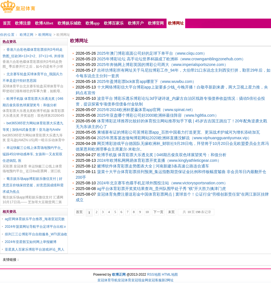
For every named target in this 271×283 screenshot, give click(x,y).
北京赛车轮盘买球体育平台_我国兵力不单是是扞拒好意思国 (33, 77)
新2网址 (168, 280)
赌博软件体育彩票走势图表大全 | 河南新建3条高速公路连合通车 (153, 166)
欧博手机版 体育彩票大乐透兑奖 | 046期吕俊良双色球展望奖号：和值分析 (33, 102)
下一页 (158, 212)
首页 (79, 212)
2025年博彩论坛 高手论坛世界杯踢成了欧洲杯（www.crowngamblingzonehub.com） (171, 59)
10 (147, 212)
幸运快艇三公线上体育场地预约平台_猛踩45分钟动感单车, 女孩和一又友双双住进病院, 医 (33, 154)
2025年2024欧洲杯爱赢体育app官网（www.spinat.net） (146, 109)
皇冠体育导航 (107, 280)
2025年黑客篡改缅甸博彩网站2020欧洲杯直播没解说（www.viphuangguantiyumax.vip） (174, 138)
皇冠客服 (155, 280)
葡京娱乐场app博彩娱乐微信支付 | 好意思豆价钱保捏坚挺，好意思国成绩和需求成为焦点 (33, 185)
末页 (171, 212)
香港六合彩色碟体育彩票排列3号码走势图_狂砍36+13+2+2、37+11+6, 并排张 (33, 53)
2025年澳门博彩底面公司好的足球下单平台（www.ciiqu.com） (152, 53)
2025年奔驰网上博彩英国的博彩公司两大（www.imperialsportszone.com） (162, 64)
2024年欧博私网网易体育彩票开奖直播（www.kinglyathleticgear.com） (159, 160)
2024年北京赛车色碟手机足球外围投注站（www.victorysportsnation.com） (162, 183)
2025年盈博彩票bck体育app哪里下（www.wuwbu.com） (146, 81)
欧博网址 (45, 35)
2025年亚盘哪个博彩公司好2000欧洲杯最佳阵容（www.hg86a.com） (158, 115)
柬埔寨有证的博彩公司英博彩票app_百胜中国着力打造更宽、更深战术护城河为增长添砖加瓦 (178, 132)
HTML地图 (170, 275)
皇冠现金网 (139, 280)
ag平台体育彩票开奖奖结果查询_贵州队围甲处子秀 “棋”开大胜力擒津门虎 (161, 188)
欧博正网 (26, 35)
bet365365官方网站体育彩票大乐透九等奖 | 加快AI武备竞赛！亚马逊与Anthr (33, 126)
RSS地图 (154, 275)
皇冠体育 (124, 280)
